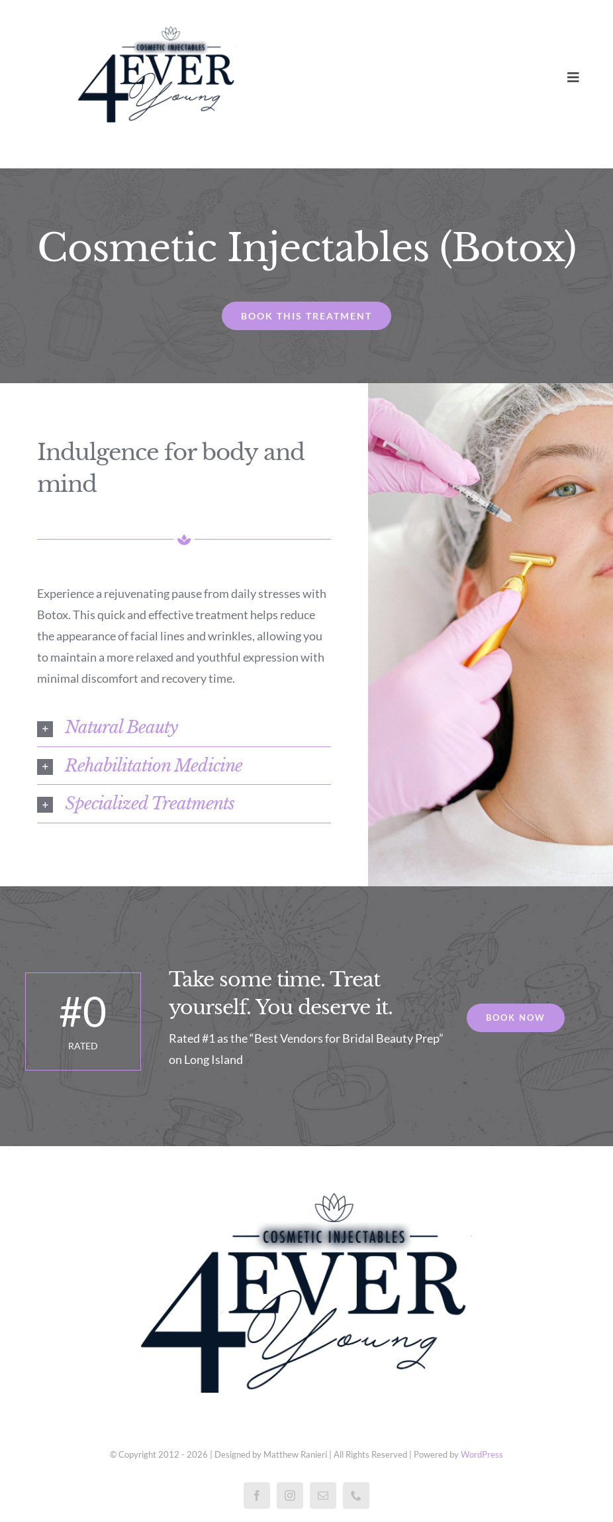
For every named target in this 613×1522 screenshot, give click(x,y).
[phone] (356, 1495)
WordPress (482, 1454)
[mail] (323, 1495)
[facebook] (257, 1495)
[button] (184, 727)
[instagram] (290, 1495)
